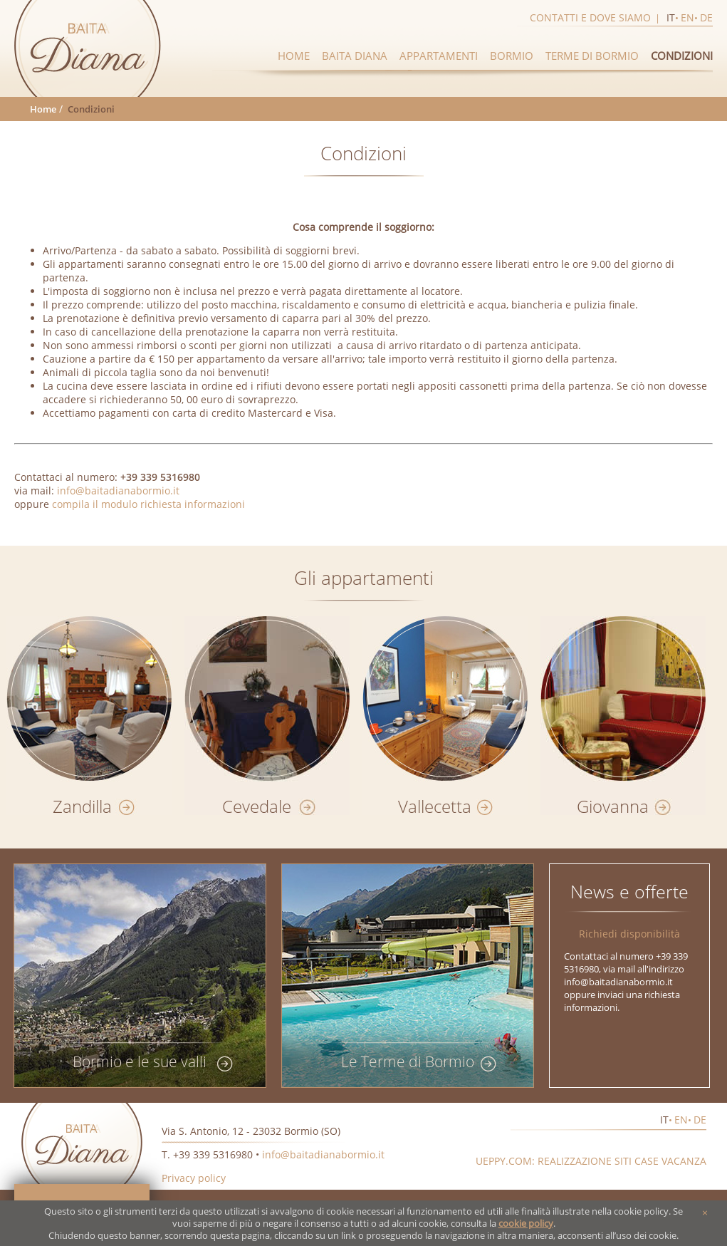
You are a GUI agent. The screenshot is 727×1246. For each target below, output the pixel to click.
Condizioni (682, 55)
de (706, 17)
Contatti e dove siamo (590, 17)
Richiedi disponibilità (629, 933)
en (687, 17)
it (670, 17)
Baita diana (354, 55)
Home (294, 55)
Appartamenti (438, 55)
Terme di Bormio (592, 55)
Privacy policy (194, 1178)
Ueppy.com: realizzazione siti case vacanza (591, 1161)
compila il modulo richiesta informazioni (148, 504)
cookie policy (525, 1224)
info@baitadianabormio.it (118, 490)
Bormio (511, 55)
